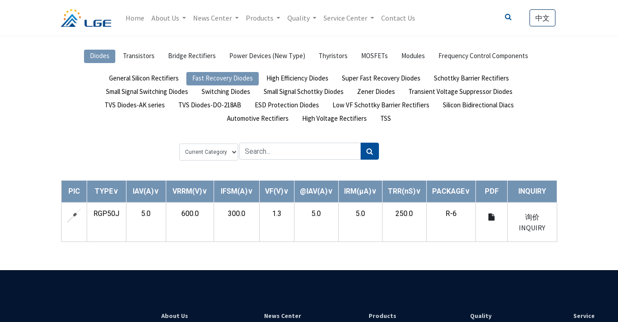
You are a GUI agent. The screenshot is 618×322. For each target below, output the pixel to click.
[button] (106, 191)
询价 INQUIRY (532, 222)
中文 (542, 17)
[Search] (370, 151)
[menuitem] (135, 18)
